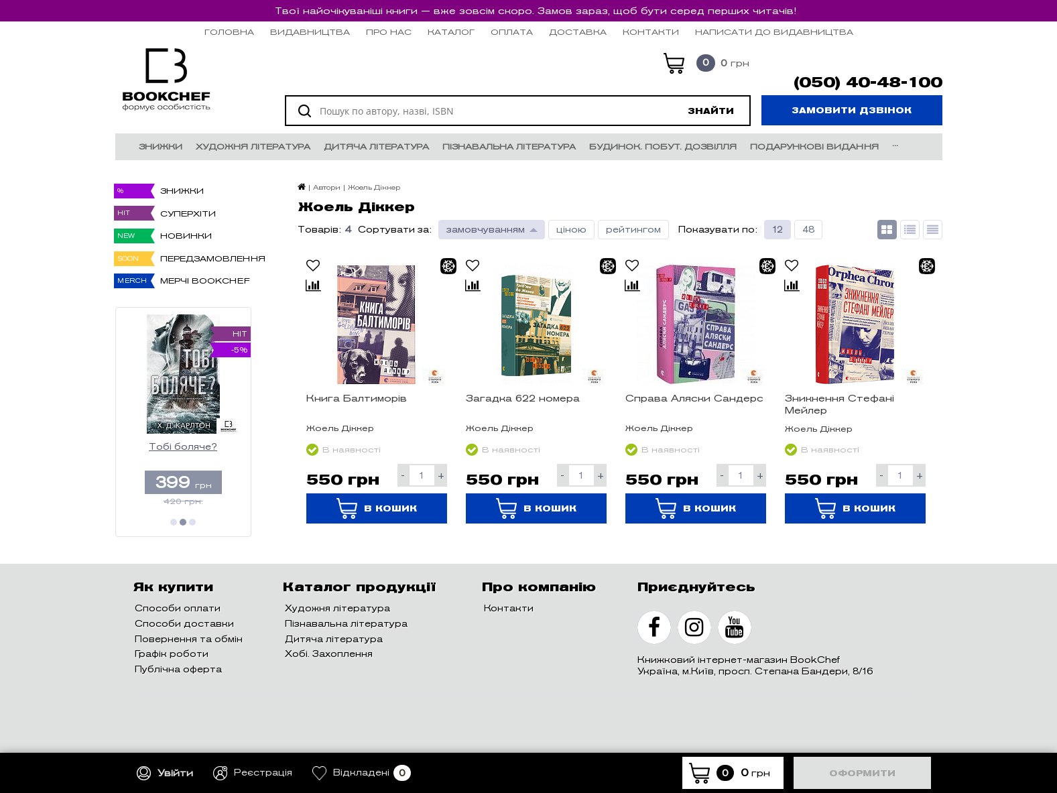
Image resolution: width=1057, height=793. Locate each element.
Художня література (253, 146)
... (895, 143)
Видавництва (310, 32)
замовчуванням (485, 229)
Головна (229, 32)
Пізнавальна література (509, 146)
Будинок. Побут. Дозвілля (663, 146)
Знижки (160, 146)
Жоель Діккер (340, 428)
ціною (571, 229)
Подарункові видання (814, 146)
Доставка (578, 32)
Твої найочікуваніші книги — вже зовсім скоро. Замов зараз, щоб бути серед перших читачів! (535, 11)
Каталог (451, 32)
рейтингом (633, 229)
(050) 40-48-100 (868, 82)
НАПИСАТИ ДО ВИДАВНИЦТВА (774, 32)
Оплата (512, 32)
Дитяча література (376, 146)
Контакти (651, 32)
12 (777, 229)
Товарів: (319, 229)
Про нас (389, 32)
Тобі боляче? (183, 447)
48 (808, 229)
